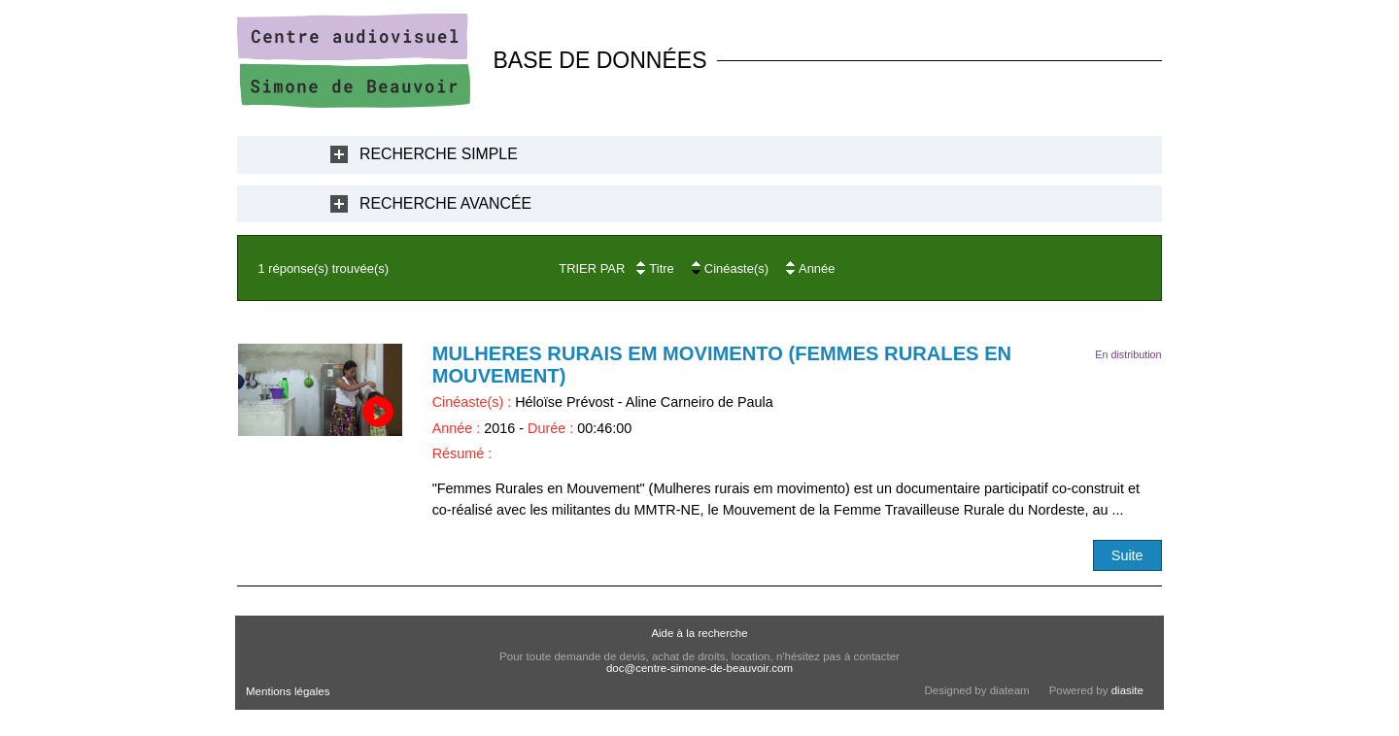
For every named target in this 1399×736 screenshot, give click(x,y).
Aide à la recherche (699, 633)
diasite (1127, 690)
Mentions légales (287, 691)
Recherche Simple (438, 154)
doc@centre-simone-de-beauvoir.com (699, 668)
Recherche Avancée (445, 203)
